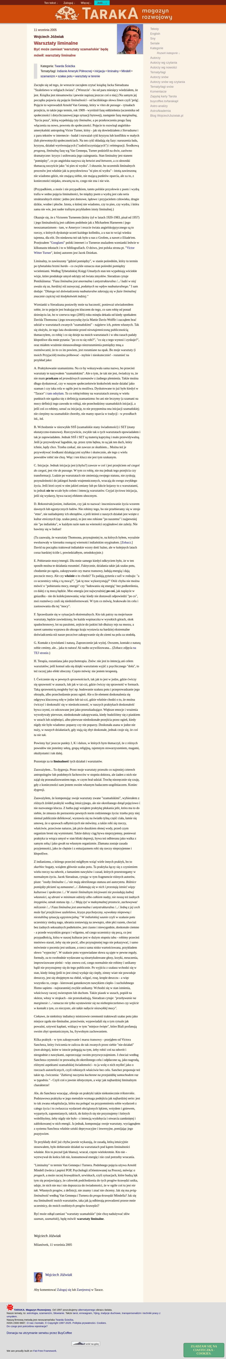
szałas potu (65, 76)
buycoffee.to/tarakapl (164, 101)
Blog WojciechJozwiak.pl (166, 115)
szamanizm (48, 76)
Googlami (57, 242)
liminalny (113, 71)
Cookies (101, 1322)
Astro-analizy (159, 106)
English (155, 33)
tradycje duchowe (110, 1313)
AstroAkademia (160, 110)
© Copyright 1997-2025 (58, 1322)
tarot (75, 1313)
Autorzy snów (159, 77)
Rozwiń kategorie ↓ (168, 52)
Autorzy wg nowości (163, 67)
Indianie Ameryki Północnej (74, 71)
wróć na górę (86, 1343)
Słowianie (58, 1313)
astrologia (32, 1313)
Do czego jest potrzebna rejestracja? (27, 1326)
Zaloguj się (64, 1289)
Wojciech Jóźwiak (49, 37)
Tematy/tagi (158, 72)
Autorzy (155, 57)
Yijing (96, 1313)
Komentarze (158, 91)
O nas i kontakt (35, 1322)
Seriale (155, 43)
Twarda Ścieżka (65, 66)
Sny (152, 38)
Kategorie (156, 48)
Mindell (125, 71)
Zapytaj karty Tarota (163, 96)
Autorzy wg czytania (163, 62)
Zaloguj (68, 2)
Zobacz (126, 542)
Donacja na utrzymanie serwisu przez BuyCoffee (39, 1333)
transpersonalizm (131, 1313)
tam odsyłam (55, 393)
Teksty (154, 29)
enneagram (85, 1313)
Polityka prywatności (83, 1322)
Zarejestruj (83, 1289)
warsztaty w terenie (87, 76)
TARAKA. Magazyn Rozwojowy (29, 1309)
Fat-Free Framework (44, 1350)
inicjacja (100, 71)
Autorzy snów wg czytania (167, 82)
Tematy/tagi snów (162, 86)
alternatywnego (86, 1309)
